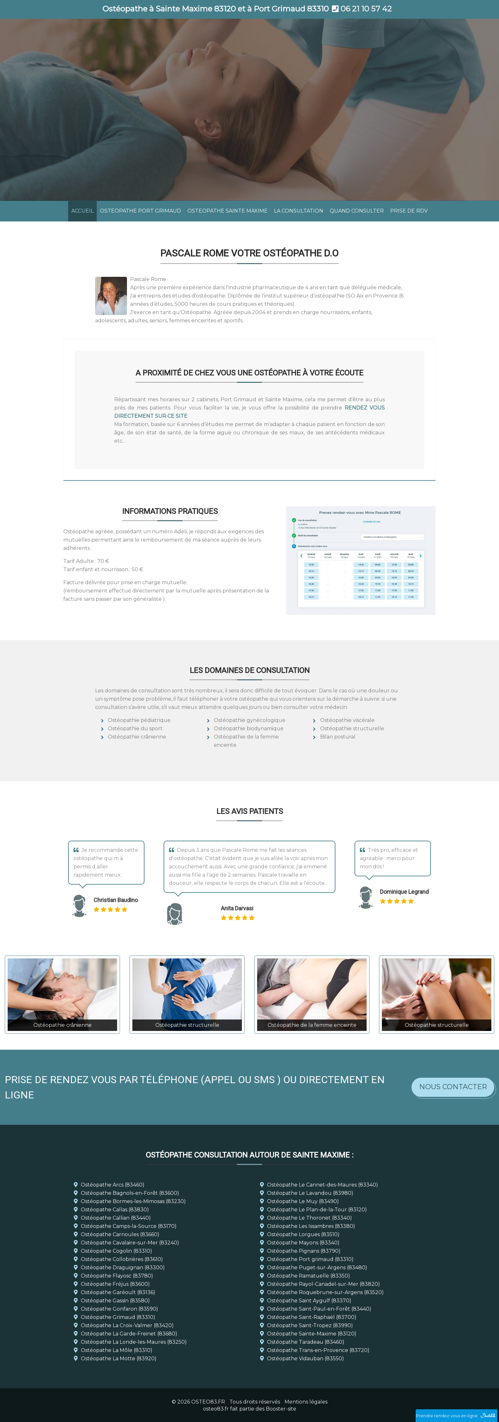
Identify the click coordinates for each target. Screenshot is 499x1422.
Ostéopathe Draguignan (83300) (123, 1267)
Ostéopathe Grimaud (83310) (118, 1317)
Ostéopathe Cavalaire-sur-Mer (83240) (130, 1243)
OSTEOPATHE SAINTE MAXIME (227, 211)
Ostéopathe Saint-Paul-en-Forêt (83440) (319, 1309)
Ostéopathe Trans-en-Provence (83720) (318, 1350)
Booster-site (281, 1409)
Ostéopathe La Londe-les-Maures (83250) (134, 1342)
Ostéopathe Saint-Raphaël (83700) (311, 1317)
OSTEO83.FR (208, 1402)
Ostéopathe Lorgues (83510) (303, 1234)
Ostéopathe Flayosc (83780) (117, 1276)
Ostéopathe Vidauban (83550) (305, 1358)
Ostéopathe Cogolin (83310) (116, 1251)
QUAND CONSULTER (357, 211)
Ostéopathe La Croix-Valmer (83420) (127, 1325)
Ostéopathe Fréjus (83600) (115, 1284)
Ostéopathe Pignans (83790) (304, 1251)
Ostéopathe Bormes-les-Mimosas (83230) (133, 1201)
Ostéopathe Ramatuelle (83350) (308, 1276)
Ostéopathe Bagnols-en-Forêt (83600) (130, 1193)
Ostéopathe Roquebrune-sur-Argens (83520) (325, 1292)
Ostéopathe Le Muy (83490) (303, 1201)
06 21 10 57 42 (366, 8)
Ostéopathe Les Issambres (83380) (311, 1226)
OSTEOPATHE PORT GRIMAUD (140, 211)
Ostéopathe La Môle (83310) (116, 1350)
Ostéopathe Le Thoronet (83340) (309, 1218)
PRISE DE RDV (409, 211)
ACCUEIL (82, 211)
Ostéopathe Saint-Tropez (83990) (310, 1325)
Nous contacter (453, 1086)
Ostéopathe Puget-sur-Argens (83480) (317, 1267)
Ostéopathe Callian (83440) (116, 1218)
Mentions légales (306, 1402)
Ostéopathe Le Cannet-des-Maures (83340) (322, 1185)
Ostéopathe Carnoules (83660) (120, 1234)
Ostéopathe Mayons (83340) (303, 1243)
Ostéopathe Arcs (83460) (112, 1185)
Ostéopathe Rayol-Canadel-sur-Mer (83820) (323, 1284)
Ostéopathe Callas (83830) (115, 1210)
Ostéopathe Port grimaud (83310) (310, 1259)
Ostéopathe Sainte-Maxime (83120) (311, 1334)
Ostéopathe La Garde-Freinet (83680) (129, 1334)
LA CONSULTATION (298, 211)
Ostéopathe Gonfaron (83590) (119, 1309)
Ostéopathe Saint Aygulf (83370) (309, 1301)
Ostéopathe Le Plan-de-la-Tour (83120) (317, 1210)
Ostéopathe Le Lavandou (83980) (310, 1193)
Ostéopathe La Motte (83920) (119, 1358)
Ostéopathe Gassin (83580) (115, 1301)
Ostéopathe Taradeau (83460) (305, 1342)
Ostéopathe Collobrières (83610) (122, 1259)
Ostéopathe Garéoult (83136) (118, 1292)
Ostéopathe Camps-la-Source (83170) (129, 1226)
